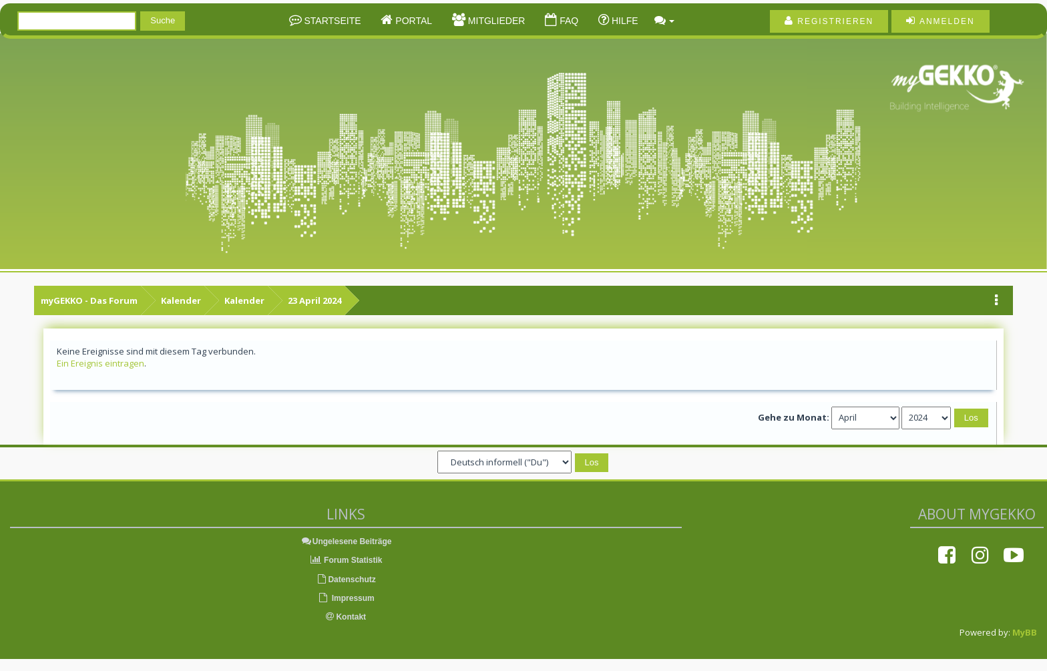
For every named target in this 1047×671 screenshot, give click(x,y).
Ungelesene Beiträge (346, 541)
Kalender (181, 300)
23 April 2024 (314, 300)
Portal (412, 20)
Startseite (331, 20)
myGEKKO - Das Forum (89, 300)
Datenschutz (345, 579)
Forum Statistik (346, 560)
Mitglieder (495, 20)
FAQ (567, 20)
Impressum (345, 598)
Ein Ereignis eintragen (100, 363)
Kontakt (346, 617)
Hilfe (623, 20)
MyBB (1024, 632)
